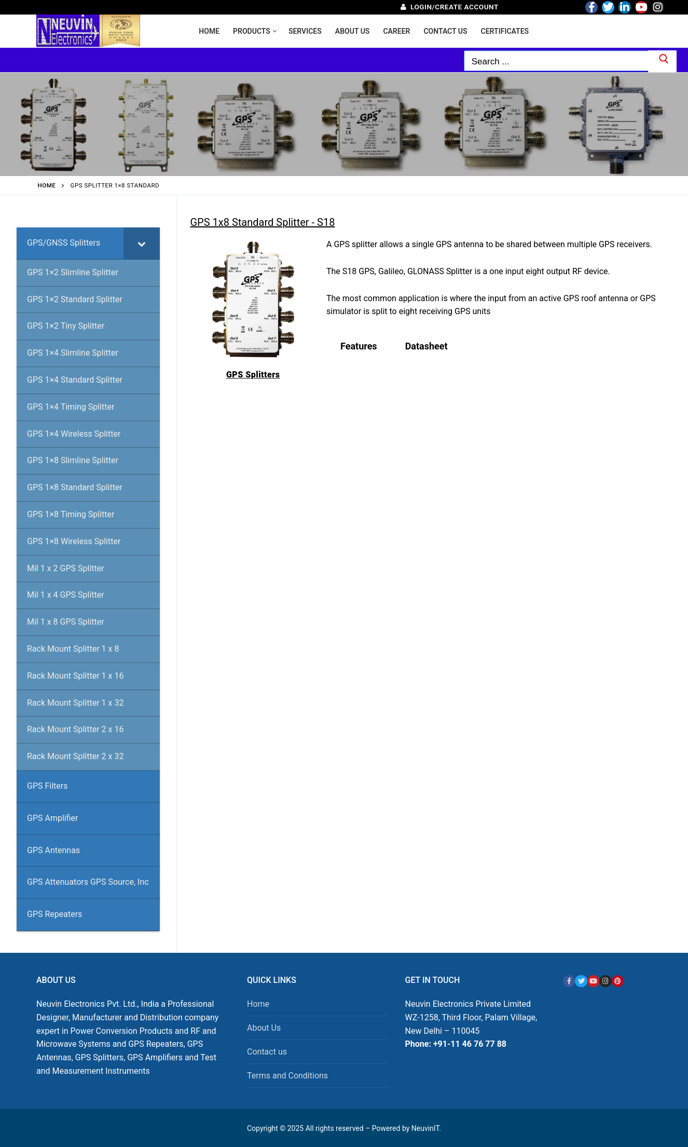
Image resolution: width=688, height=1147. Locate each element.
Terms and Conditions (287, 1076)
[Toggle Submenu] (141, 243)
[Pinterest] (618, 981)
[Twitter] (608, 7)
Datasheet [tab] (426, 346)
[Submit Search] (662, 61)
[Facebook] (591, 7)
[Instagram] (658, 7)
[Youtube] (641, 7)
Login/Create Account (450, 7)
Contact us (267, 1052)
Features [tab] (358, 346)
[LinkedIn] (624, 7)
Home (47, 185)
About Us (264, 1028)
